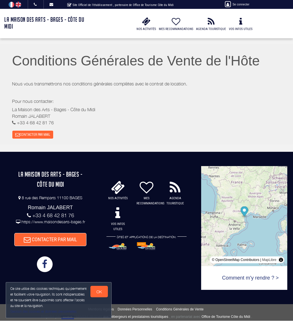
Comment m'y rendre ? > (250, 278)
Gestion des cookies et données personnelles (43, 311)
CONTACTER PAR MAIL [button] (32, 135)
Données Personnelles (135, 310)
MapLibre (269, 260)
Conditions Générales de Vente (179, 310)
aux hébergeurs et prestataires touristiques (135, 317)
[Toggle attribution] (281, 260)
